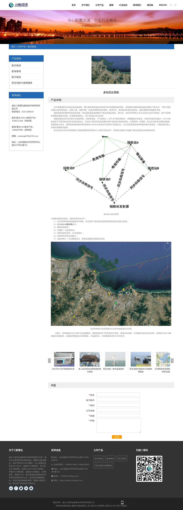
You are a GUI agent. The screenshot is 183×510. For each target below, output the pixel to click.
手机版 (127, 502)
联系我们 (137, 5)
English (163, 5)
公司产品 (99, 5)
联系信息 (56, 450)
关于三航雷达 (16, 450)
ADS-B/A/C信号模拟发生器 (63, 368)
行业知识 (123, 5)
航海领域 (16, 71)
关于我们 (85, 5)
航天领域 (16, 77)
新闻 (111, 5)
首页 (74, 5)
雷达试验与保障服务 (22, 82)
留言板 (150, 5)
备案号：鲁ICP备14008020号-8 (107, 502)
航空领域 (32, 46)
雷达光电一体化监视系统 (113, 368)
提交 (117, 437)
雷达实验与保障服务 (103, 465)
